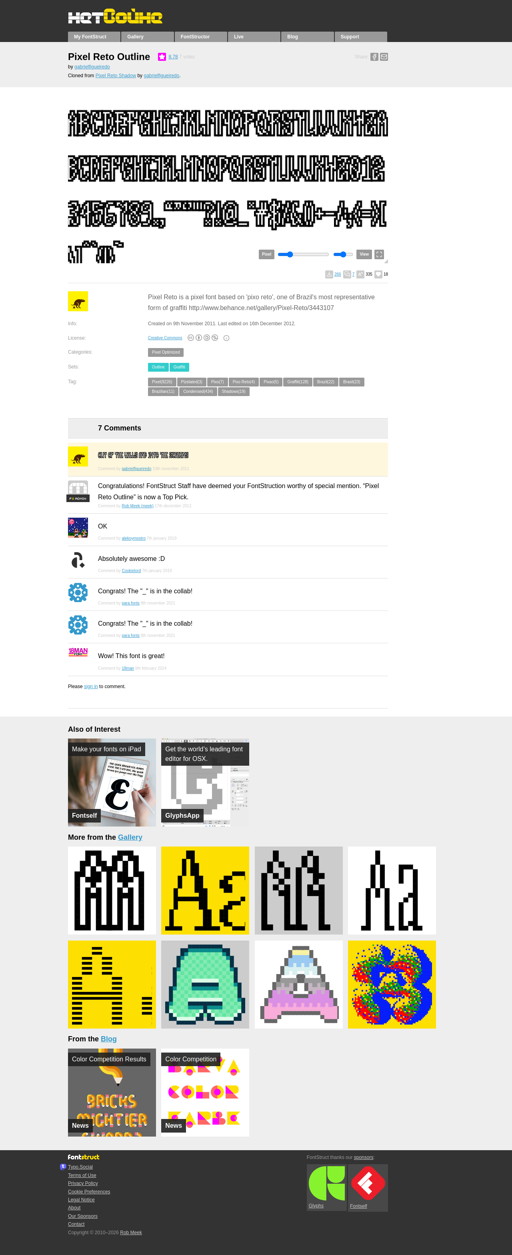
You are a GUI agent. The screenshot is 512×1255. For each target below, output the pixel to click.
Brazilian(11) (163, 391)
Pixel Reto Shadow (116, 75)
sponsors (364, 1157)
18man (128, 668)
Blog (292, 37)
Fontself (367, 1187)
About (74, 1208)
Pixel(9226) (162, 382)
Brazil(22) (325, 382)
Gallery (135, 37)
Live (239, 37)
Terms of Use (82, 1175)
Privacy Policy (83, 1183)
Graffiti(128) (297, 382)
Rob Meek (131, 1232)
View (364, 254)
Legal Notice (81, 1200)
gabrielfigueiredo (92, 67)
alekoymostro (133, 538)
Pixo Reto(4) (244, 382)
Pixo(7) (217, 382)
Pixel (266, 254)
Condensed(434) (198, 391)
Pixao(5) (271, 382)
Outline (158, 367)
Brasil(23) (351, 382)
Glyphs (327, 1187)
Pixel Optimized (166, 352)
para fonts (130, 603)
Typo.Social (80, 1167)
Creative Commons (165, 338)
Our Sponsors (83, 1216)
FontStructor (195, 37)
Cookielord (131, 570)
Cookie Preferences (89, 1192)
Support (350, 37)
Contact (76, 1224)
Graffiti (179, 367)
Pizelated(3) (191, 382)
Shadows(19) (234, 391)
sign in (91, 686)
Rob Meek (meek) (137, 506)
